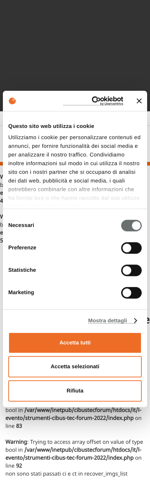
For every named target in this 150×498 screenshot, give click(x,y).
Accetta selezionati (74, 367)
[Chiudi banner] (139, 100)
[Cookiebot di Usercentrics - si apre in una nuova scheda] (93, 101)
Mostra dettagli (107, 321)
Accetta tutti (75, 343)
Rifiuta (75, 391)
